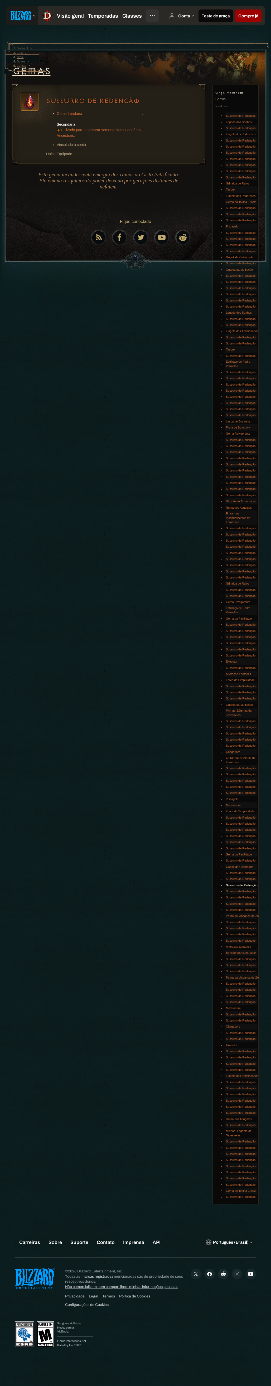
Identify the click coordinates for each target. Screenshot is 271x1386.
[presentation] (22, 15)
